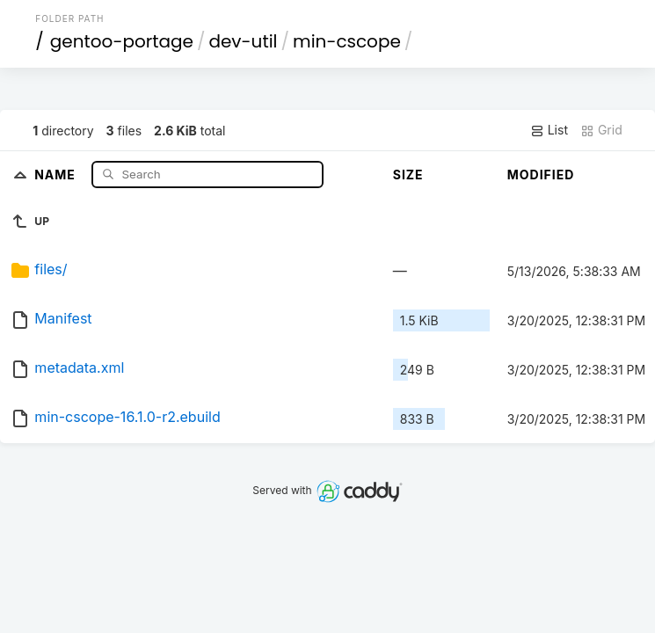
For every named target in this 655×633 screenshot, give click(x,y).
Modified (541, 174)
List (549, 130)
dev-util (242, 41)
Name (56, 173)
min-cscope (347, 41)
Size (408, 174)
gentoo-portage (121, 41)
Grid (601, 130)
